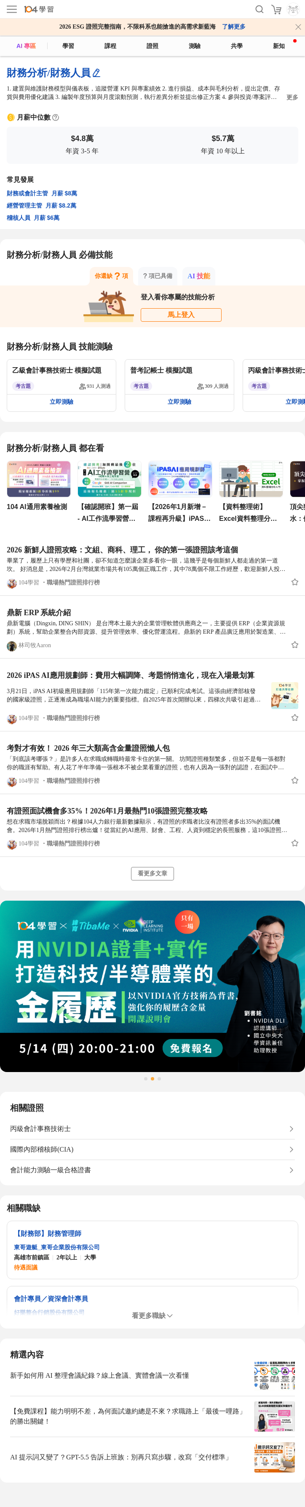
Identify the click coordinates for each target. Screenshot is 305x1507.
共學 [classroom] (237, 46)
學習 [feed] (68, 46)
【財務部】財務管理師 (47, 1233)
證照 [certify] (152, 46)
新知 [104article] (285, 44)
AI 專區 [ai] (26, 46)
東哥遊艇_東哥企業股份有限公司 (57, 1247)
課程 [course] (110, 46)
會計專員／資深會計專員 (51, 1298)
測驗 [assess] (195, 46)
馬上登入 (181, 314)
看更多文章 (152, 873)
